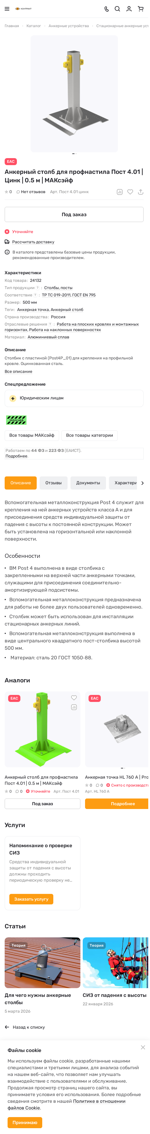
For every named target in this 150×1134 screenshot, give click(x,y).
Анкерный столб (67, 309)
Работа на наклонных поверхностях (65, 329)
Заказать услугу (31, 899)
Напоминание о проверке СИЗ (40, 849)
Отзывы (53, 482)
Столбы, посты (58, 287)
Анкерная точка (33, 309)
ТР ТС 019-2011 (56, 295)
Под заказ (74, 214)
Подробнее (16, 455)
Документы (88, 482)
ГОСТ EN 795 (84, 295)
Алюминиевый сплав (48, 337)
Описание (20, 482)
